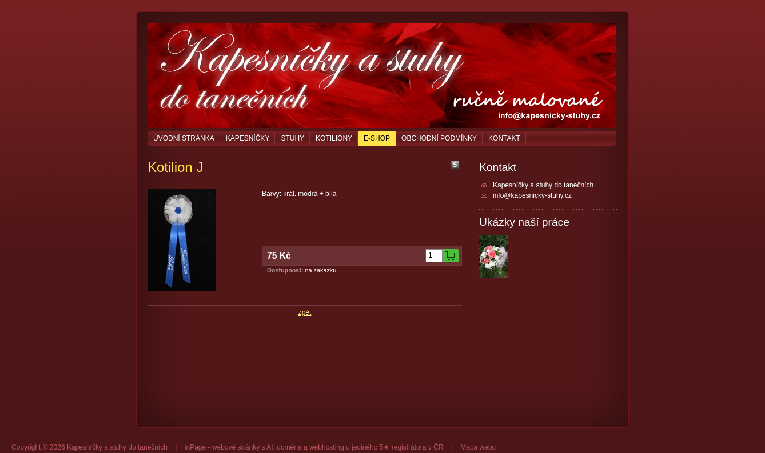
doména (289, 447)
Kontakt (504, 138)
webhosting (326, 447)
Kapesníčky (248, 138)
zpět (305, 312)
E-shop (377, 138)
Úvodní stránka (183, 138)
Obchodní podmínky (439, 138)
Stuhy (292, 138)
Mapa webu (478, 447)
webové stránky (236, 447)
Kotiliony (334, 138)
